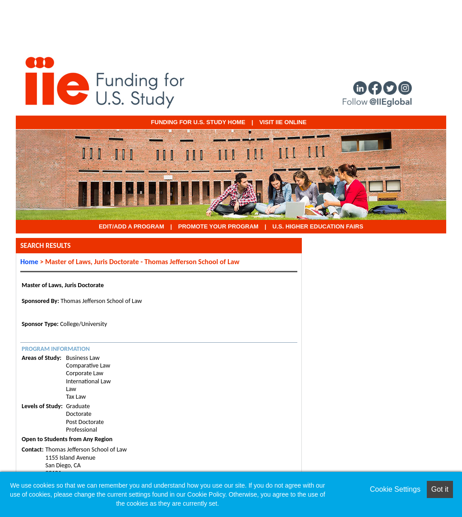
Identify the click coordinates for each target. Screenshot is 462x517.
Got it (439, 489)
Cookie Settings (395, 489)
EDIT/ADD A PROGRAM (131, 226)
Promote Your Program (218, 226)
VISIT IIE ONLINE (283, 122)
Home (29, 261)
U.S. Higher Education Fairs (318, 226)
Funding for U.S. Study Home (198, 122)
